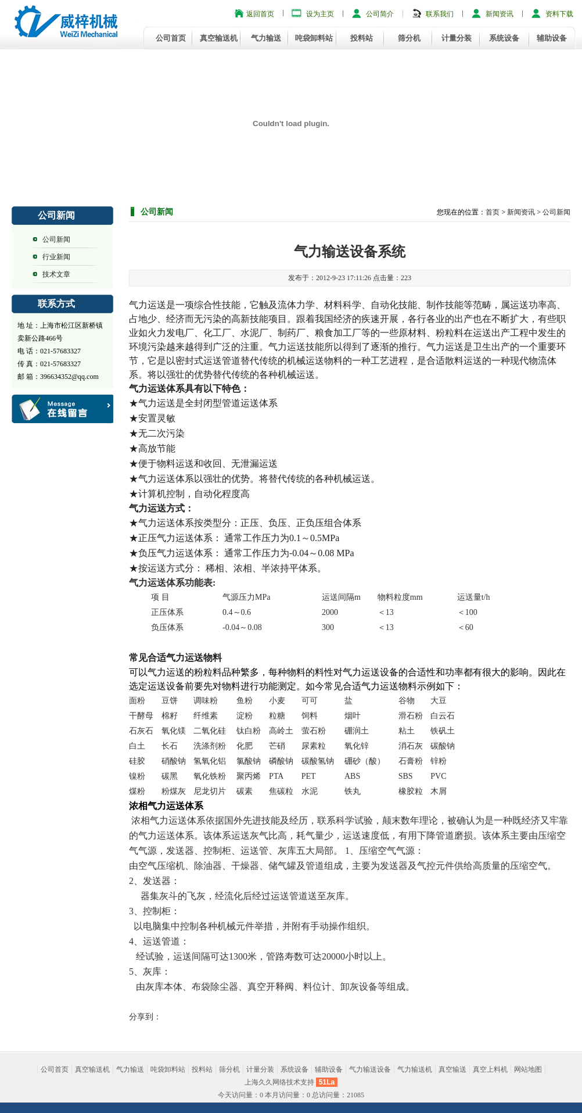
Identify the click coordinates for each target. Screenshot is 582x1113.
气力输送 (266, 38)
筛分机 (409, 38)
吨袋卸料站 (314, 38)
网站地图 (528, 1069)
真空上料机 (490, 1069)
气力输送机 (414, 1069)
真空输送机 (219, 38)
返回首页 (260, 14)
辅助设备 (552, 38)
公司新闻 (56, 239)
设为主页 (320, 14)
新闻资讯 (499, 14)
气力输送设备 (370, 1069)
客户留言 (63, 409)
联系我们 (440, 14)
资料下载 (559, 14)
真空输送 (452, 1069)
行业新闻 (56, 257)
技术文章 (56, 274)
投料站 (361, 38)
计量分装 (456, 38)
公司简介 (380, 14)
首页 (493, 212)
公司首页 (171, 38)
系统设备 (504, 38)
